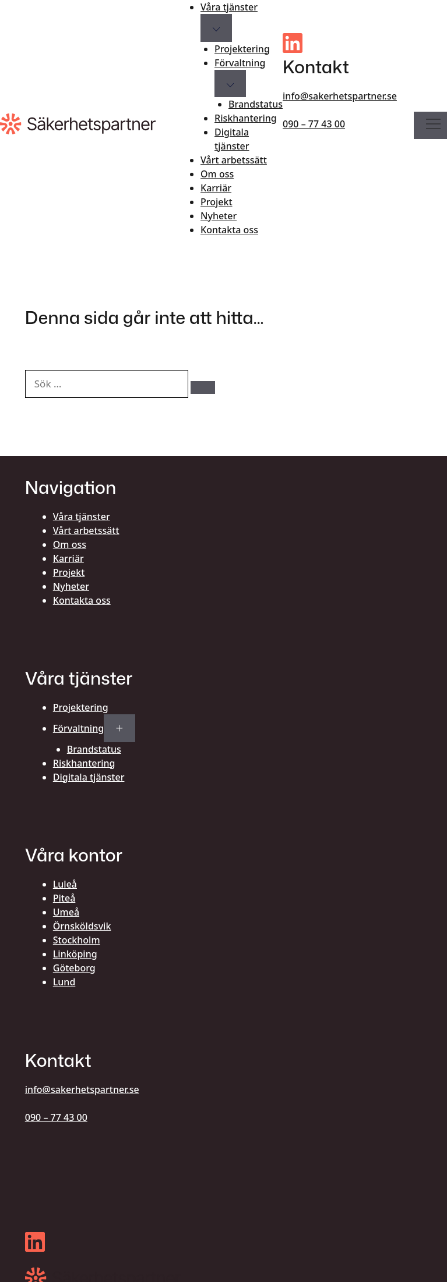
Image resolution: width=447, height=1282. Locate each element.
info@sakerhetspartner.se (340, 96)
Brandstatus (255, 104)
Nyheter (218, 215)
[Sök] (203, 387)
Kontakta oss (229, 229)
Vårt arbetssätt (233, 160)
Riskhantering (245, 118)
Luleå (65, 884)
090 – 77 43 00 (314, 123)
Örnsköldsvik (82, 926)
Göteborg (74, 968)
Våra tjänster (229, 7)
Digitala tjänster (231, 139)
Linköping (75, 954)
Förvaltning (239, 62)
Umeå (66, 912)
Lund (64, 981)
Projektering (242, 48)
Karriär (215, 187)
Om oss (217, 174)
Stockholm (76, 940)
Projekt (216, 201)
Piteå (64, 898)
